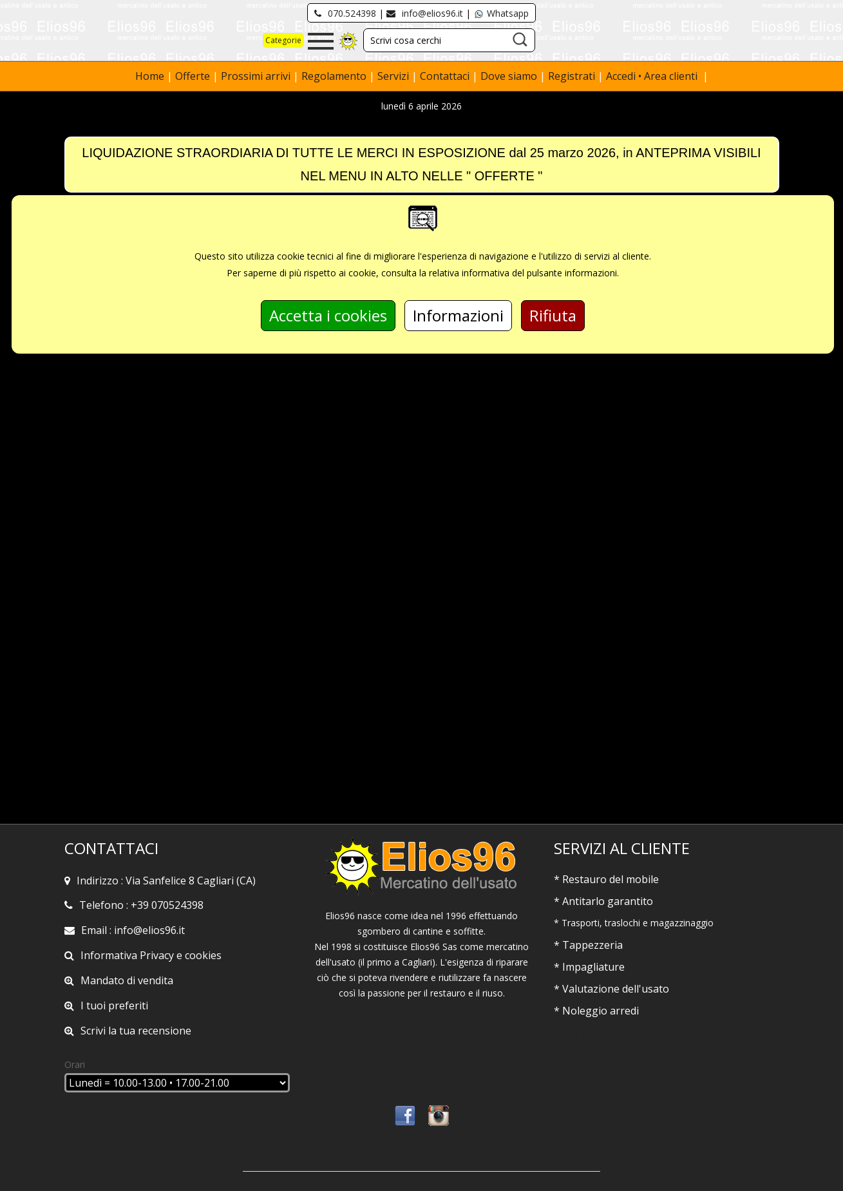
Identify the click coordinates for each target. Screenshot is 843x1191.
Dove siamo (508, 76)
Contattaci (446, 76)
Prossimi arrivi (255, 76)
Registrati (571, 76)
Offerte (194, 76)
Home (151, 76)
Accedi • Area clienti (653, 76)
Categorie (283, 40)
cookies (203, 955)
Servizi (394, 76)
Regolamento (335, 76)
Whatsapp (501, 13)
